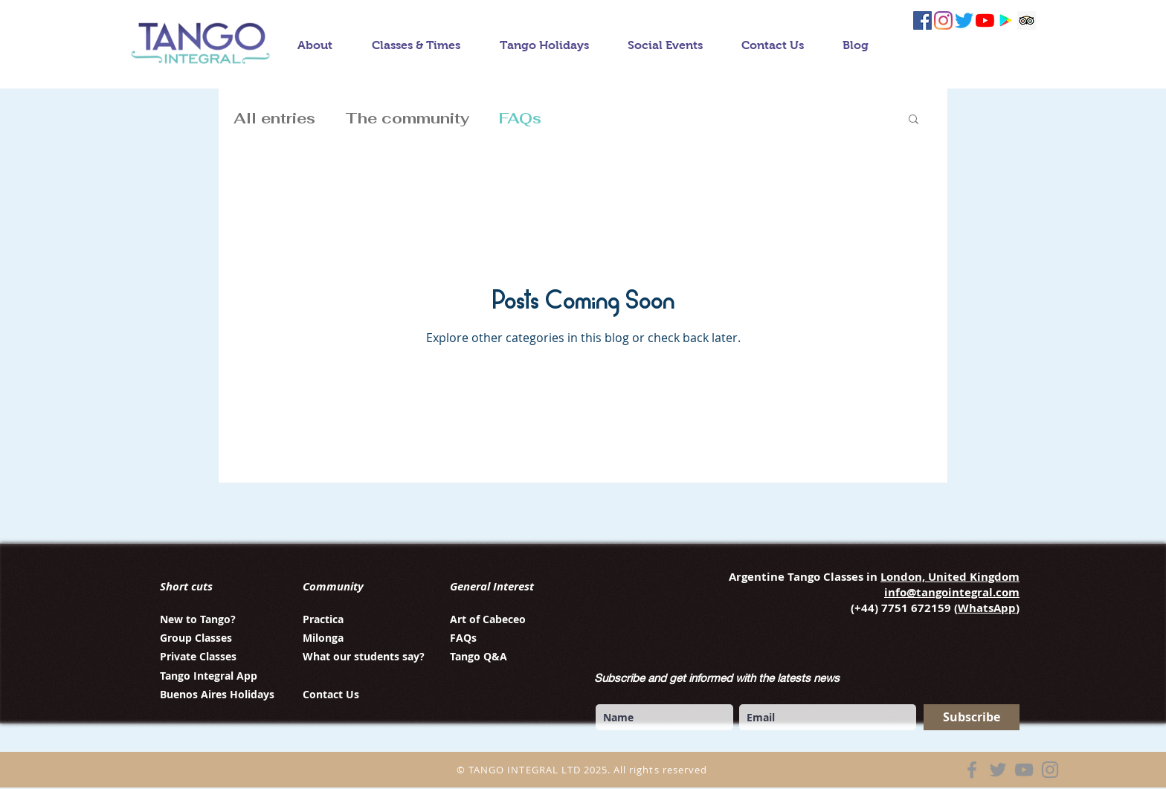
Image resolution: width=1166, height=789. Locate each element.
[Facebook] (972, 770)
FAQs (520, 118)
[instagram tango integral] (943, 20)
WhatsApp (987, 608)
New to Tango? (198, 619)
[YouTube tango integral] (985, 20)
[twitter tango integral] (964, 20)
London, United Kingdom (950, 576)
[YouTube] (1024, 770)
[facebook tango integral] (922, 20)
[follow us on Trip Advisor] (1026, 20)
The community (407, 118)
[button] (913, 120)
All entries (274, 118)
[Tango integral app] (1005, 20)
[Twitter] (998, 770)
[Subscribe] (972, 717)
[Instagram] (1050, 770)
